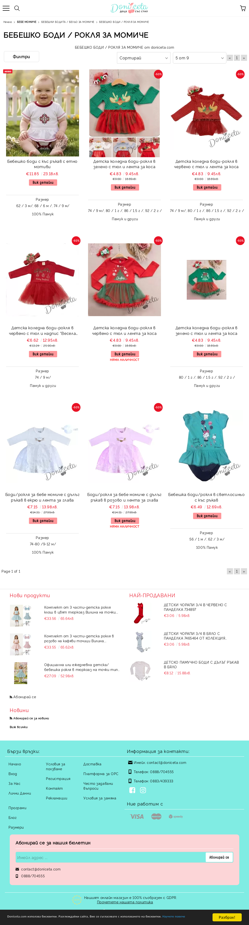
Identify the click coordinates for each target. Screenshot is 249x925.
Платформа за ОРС (101, 773)
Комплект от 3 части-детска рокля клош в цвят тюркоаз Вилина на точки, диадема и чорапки (80, 609)
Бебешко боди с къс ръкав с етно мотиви (42, 163)
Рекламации (56, 798)
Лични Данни (20, 793)
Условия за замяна (99, 798)
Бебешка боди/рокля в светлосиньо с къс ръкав (206, 497)
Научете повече (22, 919)
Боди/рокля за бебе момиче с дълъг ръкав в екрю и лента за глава (42, 497)
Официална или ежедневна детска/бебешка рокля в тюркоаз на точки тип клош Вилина (81, 667)
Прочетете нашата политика (125, 901)
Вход (13, 773)
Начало (15, 763)
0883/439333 (161, 780)
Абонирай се (24, 696)
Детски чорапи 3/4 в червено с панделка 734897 (195, 607)
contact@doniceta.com (166, 762)
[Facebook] (133, 791)
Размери (16, 827)
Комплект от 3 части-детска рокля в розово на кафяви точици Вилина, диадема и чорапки (79, 638)
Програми (17, 807)
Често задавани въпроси (98, 785)
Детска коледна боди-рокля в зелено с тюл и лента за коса (124, 163)
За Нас (14, 783)
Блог (13, 817)
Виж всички (19, 727)
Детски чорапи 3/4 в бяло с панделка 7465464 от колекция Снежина (194, 635)
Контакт (54, 788)
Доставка (92, 763)
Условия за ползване (55, 766)
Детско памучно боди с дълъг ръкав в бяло (201, 664)
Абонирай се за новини (31, 718)
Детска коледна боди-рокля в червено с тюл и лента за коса (206, 163)
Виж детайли (43, 182)
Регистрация (58, 778)
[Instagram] (144, 791)
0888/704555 (162, 771)
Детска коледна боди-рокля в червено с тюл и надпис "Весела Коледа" (42, 331)
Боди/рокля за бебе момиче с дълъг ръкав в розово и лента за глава (124, 497)
